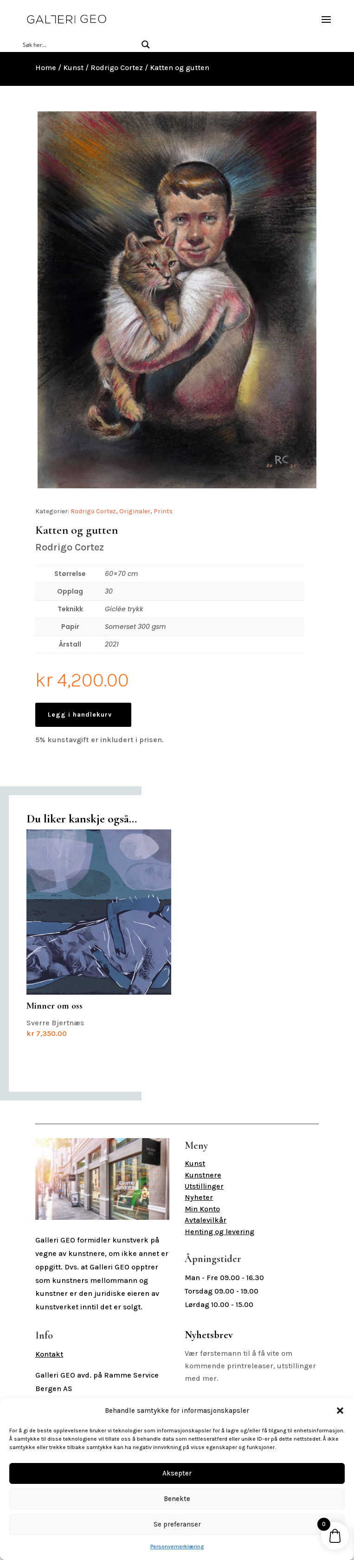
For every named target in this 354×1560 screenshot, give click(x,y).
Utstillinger (204, 1186)
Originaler (134, 511)
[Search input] (78, 44)
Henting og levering (219, 1231)
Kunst (73, 67)
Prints (163, 511)
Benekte (177, 1499)
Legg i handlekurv (80, 715)
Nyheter (199, 1197)
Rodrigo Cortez (116, 67)
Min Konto (202, 1208)
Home (45, 67)
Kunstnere (203, 1175)
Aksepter (177, 1473)
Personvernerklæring (177, 1546)
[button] (340, 1410)
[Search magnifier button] (145, 44)
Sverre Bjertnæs (98, 933)
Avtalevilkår (205, 1220)
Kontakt (49, 1354)
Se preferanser (177, 1524)
